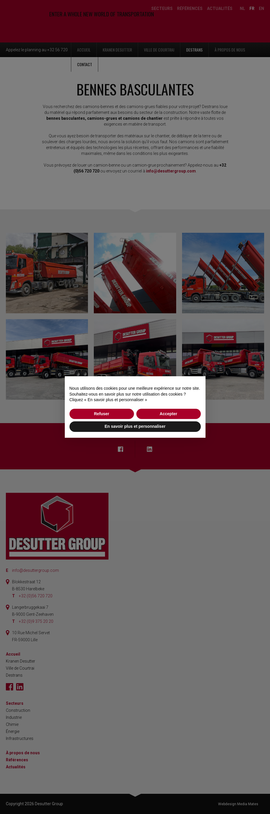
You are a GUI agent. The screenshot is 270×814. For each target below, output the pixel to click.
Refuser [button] (101, 413)
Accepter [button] (168, 413)
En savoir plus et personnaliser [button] (135, 426)
